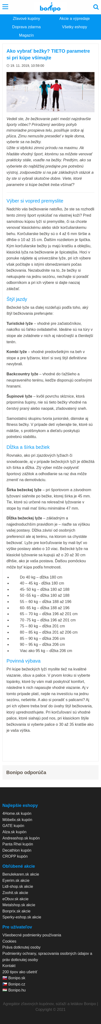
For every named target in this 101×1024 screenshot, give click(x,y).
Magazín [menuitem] (26, 35)
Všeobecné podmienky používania (31, 935)
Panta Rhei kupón (17, 844)
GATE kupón (13, 826)
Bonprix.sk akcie (16, 911)
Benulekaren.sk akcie (20, 874)
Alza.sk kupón (14, 832)
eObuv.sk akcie (15, 899)
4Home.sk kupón (16, 813)
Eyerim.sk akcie (15, 880)
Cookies (9, 941)
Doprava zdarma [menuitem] (26, 27)
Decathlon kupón (16, 850)
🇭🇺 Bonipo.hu (14, 990)
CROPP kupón (15, 856)
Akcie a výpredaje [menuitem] (74, 19)
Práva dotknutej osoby (21, 947)
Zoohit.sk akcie (15, 893)
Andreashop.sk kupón (21, 838)
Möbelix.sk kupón (17, 820)
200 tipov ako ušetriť (19, 972)
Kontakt (8, 966)
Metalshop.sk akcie (18, 905)
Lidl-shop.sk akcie (17, 886)
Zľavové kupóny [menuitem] (26, 19)
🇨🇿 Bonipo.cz (13, 984)
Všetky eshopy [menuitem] (74, 27)
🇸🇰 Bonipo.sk (13, 978)
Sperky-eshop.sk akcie (21, 917)
